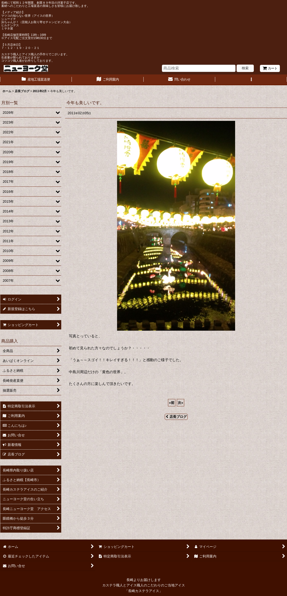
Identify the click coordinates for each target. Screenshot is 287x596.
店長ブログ (176, 417)
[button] (251, 79)
